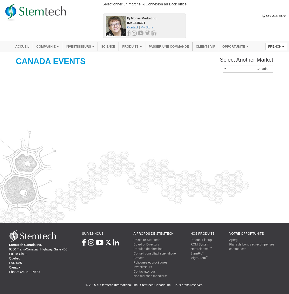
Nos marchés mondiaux (150, 276)
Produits (132, 46)
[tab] (144, 4)
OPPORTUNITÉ (235, 46)
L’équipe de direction (147, 249)
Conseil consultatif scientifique (154, 253)
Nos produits (203, 233)
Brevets (138, 258)
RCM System (200, 244)
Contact (132, 27)
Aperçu (234, 240)
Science (108, 46)
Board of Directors (146, 244)
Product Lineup (201, 240)
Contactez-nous (144, 271)
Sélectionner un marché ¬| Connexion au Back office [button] (145, 4)
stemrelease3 (201, 249)
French (276, 46)
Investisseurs (80, 46)
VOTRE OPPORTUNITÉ (246, 233)
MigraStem (199, 258)
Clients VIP (205, 46)
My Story (147, 27)
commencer (237, 249)
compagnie (47, 46)
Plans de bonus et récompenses (251, 244)
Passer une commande (169, 46)
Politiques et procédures (150, 262)
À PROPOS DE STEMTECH (153, 233)
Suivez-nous (93, 233)
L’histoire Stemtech (146, 240)
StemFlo (197, 253)
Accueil (22, 46)
